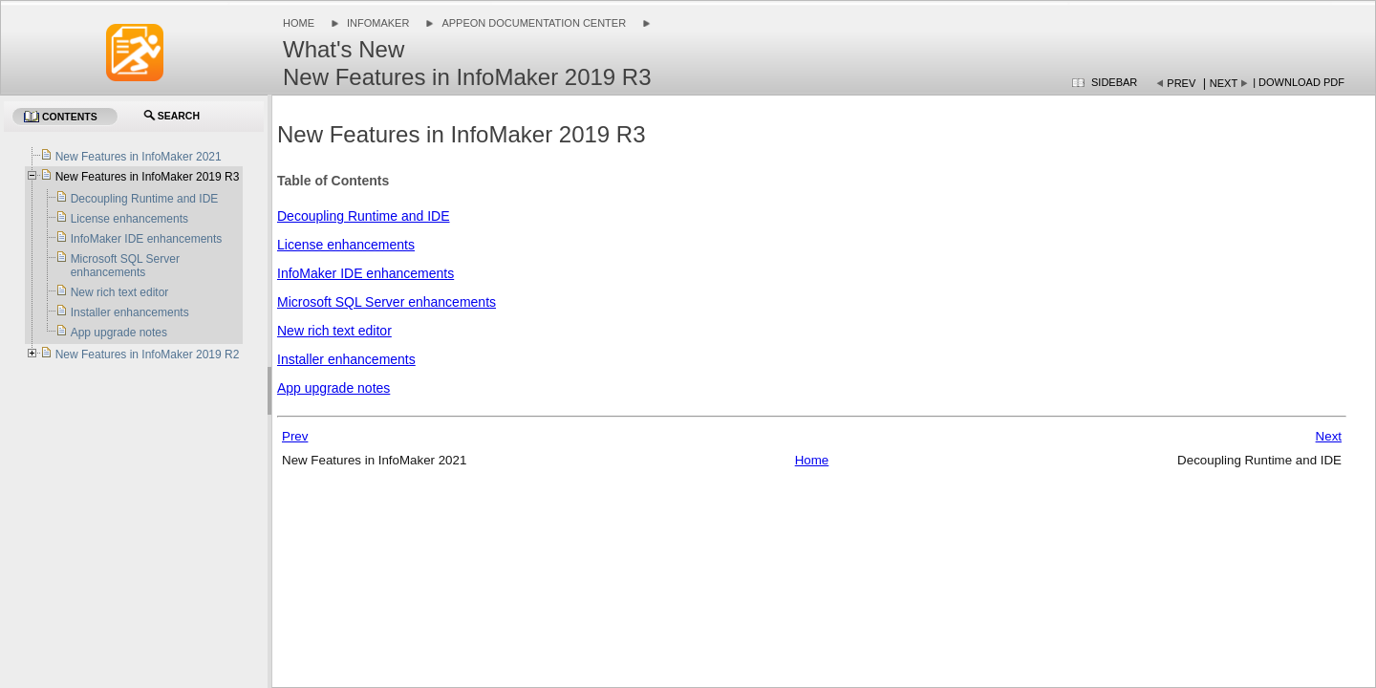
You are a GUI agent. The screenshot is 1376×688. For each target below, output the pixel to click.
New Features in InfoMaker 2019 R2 (147, 354)
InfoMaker (378, 23)
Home (298, 23)
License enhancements (346, 244)
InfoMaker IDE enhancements (365, 273)
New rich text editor (334, 330)
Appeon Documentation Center (533, 23)
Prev (1181, 83)
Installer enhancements (346, 359)
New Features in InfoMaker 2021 (138, 156)
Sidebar (1114, 82)
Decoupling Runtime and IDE (363, 216)
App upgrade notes (333, 388)
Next (1223, 83)
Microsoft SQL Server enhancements (386, 302)
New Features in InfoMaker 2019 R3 (147, 176)
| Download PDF (1298, 82)
